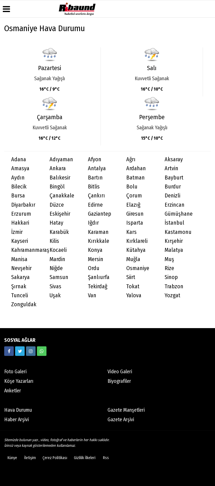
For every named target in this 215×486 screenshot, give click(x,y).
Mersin (95, 259)
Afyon (94, 159)
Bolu (131, 186)
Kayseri (19, 241)
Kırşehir (174, 241)
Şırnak (18, 286)
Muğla (133, 259)
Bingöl (57, 186)
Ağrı (130, 159)
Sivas (55, 286)
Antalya (97, 168)
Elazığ (133, 204)
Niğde (56, 268)
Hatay (56, 222)
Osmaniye (137, 268)
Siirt (130, 277)
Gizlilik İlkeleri (84, 457)
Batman (135, 177)
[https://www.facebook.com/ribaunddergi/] (9, 351)
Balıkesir (60, 177)
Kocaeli (58, 250)
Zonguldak (23, 304)
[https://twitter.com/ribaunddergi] (20, 351)
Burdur (173, 186)
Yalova (133, 295)
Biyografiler (119, 381)
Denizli (172, 195)
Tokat (132, 286)
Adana (18, 159)
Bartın (95, 177)
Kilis (54, 241)
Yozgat (172, 295)
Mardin (57, 259)
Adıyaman (61, 159)
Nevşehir (21, 268)
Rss (106, 457)
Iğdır (93, 222)
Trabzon (174, 286)
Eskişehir (60, 213)
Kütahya (136, 250)
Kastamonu (178, 232)
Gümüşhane (179, 213)
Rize (169, 268)
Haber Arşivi (16, 419)
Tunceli (19, 295)
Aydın (18, 177)
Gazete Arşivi (121, 419)
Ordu (93, 268)
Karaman (98, 232)
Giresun (135, 213)
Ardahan (136, 168)
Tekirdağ (97, 286)
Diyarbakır (23, 204)
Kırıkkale (98, 241)
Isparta (134, 222)
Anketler (12, 391)
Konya (95, 250)
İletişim (30, 457)
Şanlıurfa (98, 277)
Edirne (95, 204)
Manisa (19, 259)
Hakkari (20, 222)
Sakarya (20, 277)
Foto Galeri (15, 371)
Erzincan (174, 204)
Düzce (57, 204)
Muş (169, 259)
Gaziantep (99, 213)
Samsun (59, 277)
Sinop (171, 277)
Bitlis (94, 186)
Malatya (174, 250)
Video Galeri (120, 371)
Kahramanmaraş (27, 250)
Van (92, 295)
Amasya (20, 168)
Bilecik (19, 186)
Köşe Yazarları (18, 381)
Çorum (134, 195)
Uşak (55, 295)
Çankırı (96, 195)
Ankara (58, 168)
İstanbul (174, 222)
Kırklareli (137, 241)
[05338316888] (41, 351)
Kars (131, 232)
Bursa (18, 195)
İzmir (17, 232)
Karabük (59, 232)
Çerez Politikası (55, 457)
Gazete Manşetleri (126, 410)
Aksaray (174, 159)
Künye (12, 457)
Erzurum (21, 213)
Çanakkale (62, 195)
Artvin (171, 168)
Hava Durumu (18, 410)
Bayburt (174, 177)
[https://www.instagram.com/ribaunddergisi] (31, 351)
